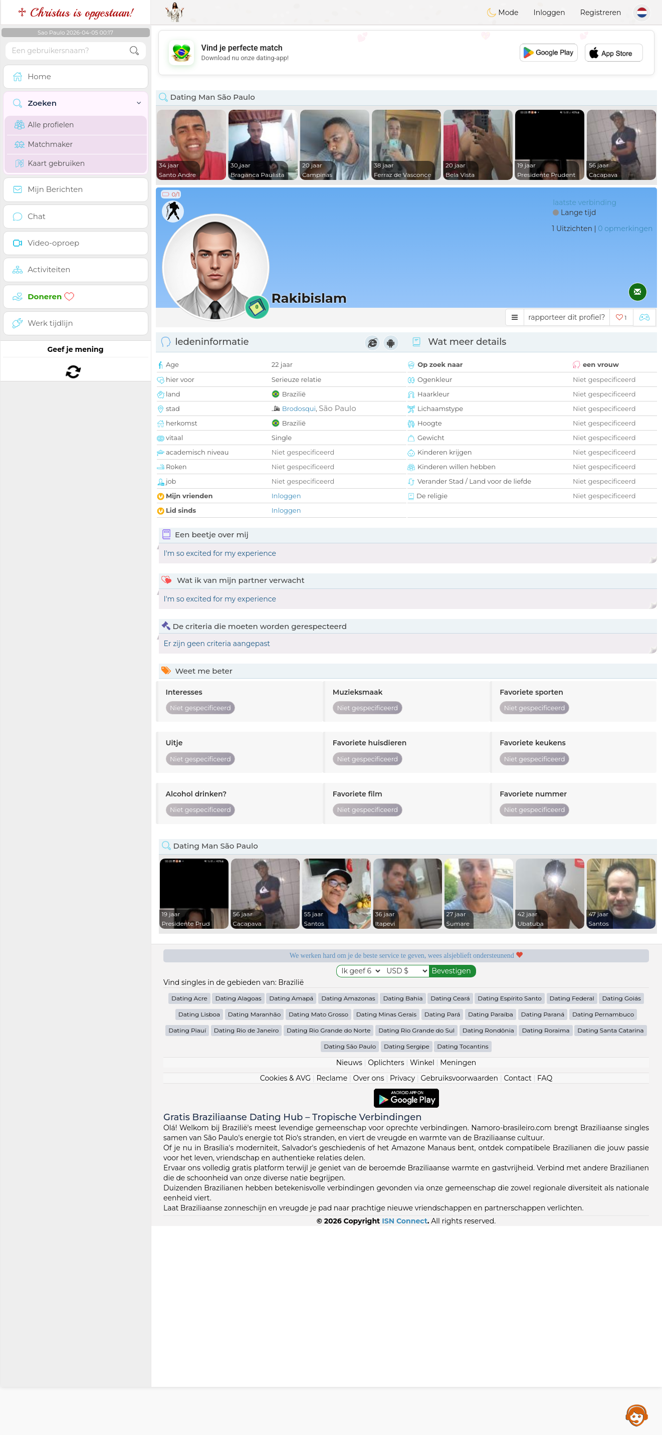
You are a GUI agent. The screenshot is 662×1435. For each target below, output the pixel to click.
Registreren (600, 12)
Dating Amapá (291, 1207)
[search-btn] (134, 51)
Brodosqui (299, 408)
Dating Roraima (545, 1239)
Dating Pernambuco (603, 1223)
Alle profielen (44, 125)
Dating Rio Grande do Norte (328, 1239)
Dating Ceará (450, 1207)
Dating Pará (442, 1223)
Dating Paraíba (490, 1223)
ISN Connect (404, 1429)
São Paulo (337, 408)
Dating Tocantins (462, 1255)
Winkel (422, 1271)
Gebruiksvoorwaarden (459, 1287)
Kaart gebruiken (50, 163)
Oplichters (386, 1271)
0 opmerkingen (625, 228)
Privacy (402, 1287)
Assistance (637, 1414)
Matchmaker (44, 144)
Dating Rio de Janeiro (246, 1239)
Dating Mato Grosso (318, 1223)
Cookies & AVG (285, 1287)
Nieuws (349, 1271)
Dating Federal (572, 1207)
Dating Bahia (402, 1207)
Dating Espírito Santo (510, 1207)
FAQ (544, 1287)
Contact (517, 1287)
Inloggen (549, 12)
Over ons (368, 1287)
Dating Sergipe (406, 1255)
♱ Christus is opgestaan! (75, 12)
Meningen (458, 1271)
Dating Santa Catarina (610, 1239)
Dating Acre (189, 1207)
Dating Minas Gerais (386, 1223)
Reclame (331, 1287)
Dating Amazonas (348, 1207)
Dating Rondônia (488, 1239)
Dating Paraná (543, 1223)
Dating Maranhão (254, 1223)
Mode (503, 13)
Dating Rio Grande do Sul (416, 1239)
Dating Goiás (621, 1207)
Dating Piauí (187, 1239)
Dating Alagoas (238, 1207)
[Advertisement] (406, 52)
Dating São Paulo (350, 1255)
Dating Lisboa (199, 1223)
